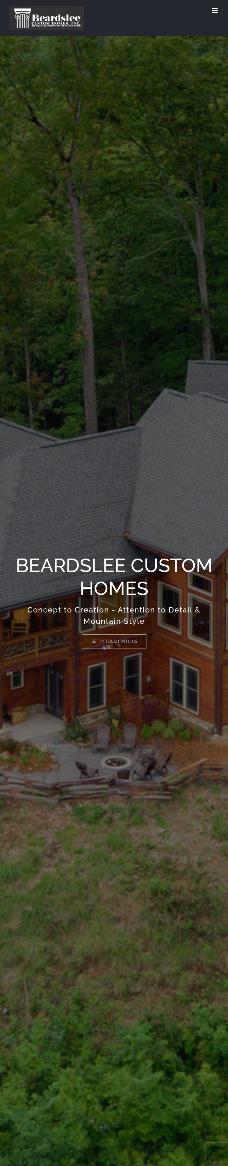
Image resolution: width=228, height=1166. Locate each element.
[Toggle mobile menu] (215, 10)
